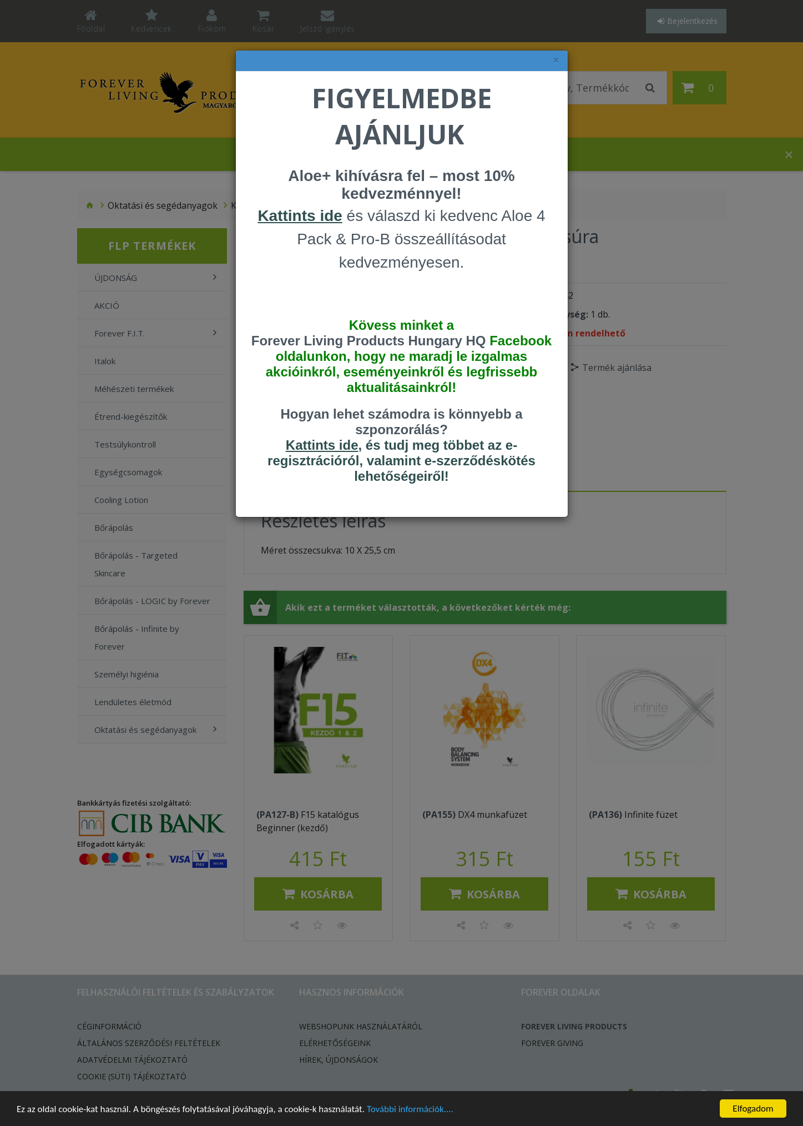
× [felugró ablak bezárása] (556, 60)
